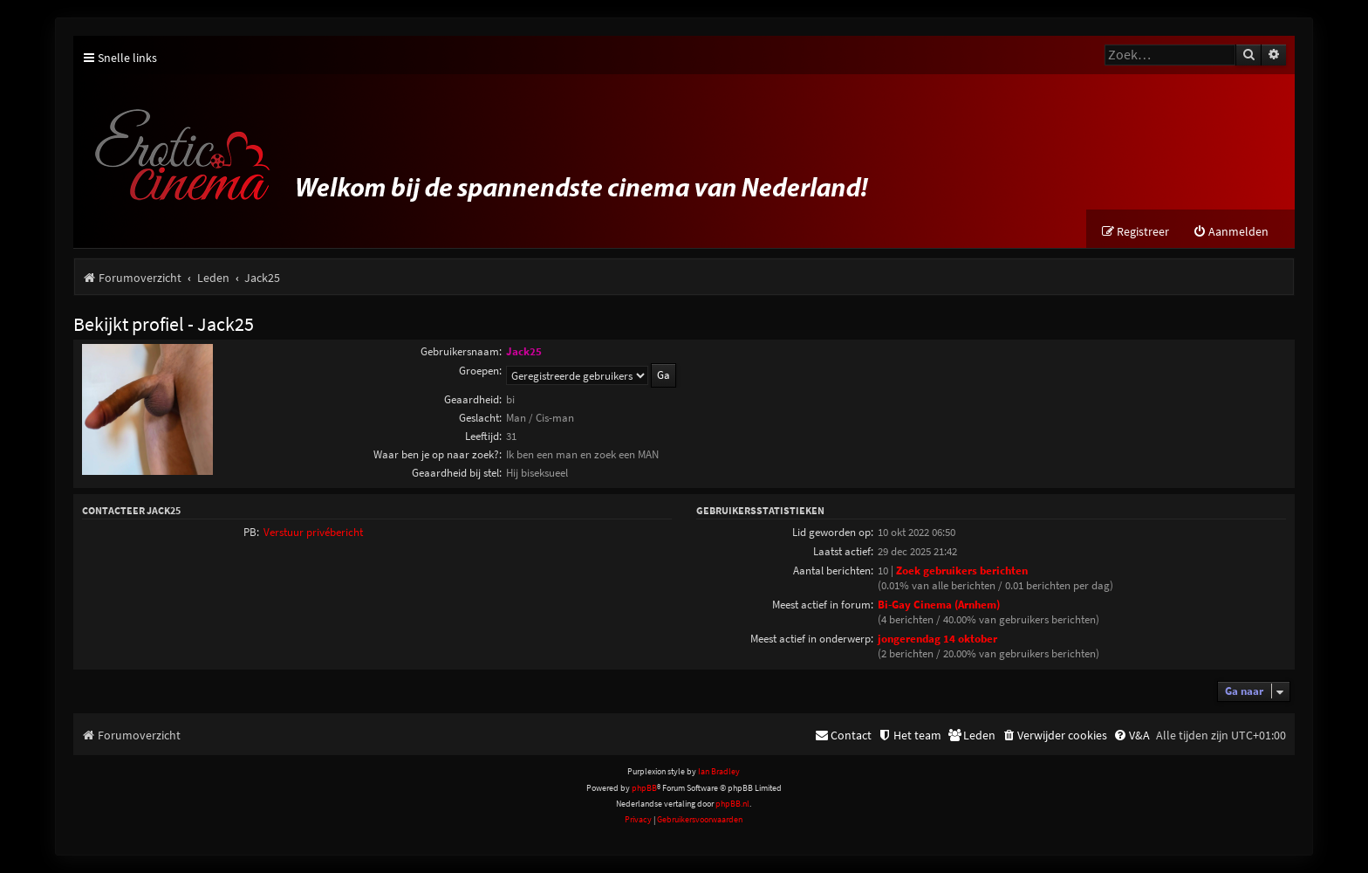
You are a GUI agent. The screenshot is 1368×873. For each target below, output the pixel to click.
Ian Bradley (719, 771)
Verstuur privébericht (313, 532)
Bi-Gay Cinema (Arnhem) (939, 604)
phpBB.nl (732, 803)
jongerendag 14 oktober (937, 638)
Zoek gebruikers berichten (962, 570)
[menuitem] (1231, 231)
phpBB (644, 788)
